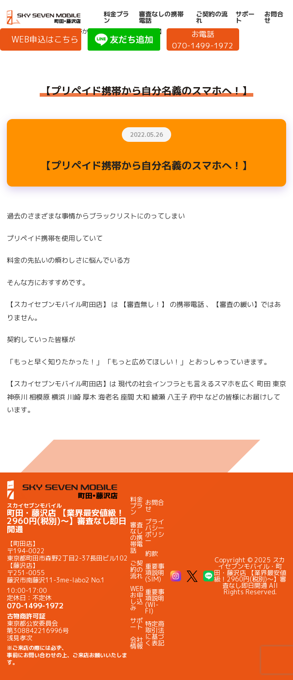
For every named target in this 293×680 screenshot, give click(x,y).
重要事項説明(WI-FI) (154, 601)
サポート (245, 17)
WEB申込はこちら (44, 39)
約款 (151, 553)
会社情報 (136, 642)
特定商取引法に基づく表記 (154, 633)
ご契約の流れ (212, 17)
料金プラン (116, 17)
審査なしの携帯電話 (161, 17)
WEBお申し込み (136, 598)
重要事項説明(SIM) (154, 572)
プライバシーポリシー (154, 531)
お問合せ (273, 17)
